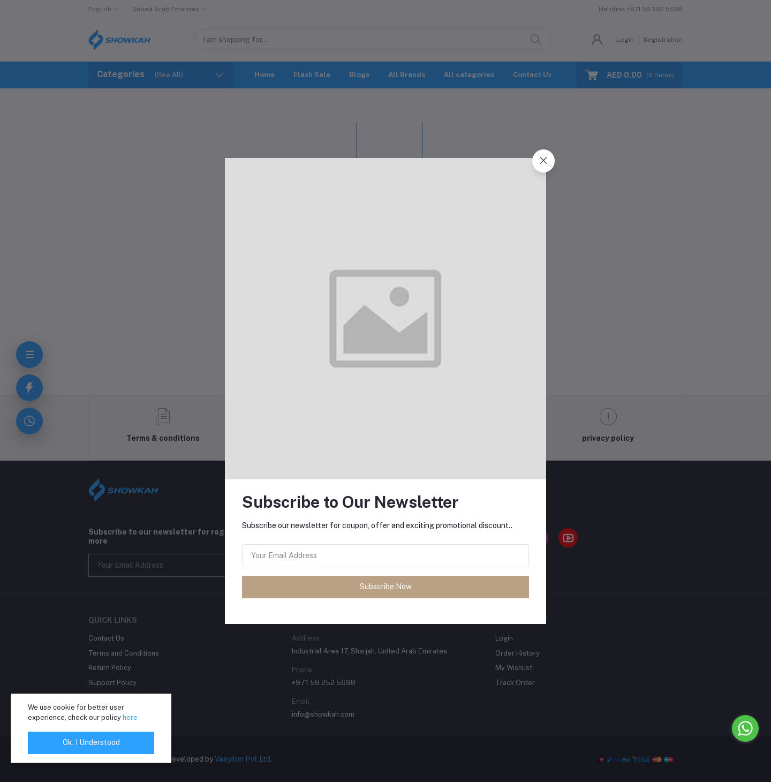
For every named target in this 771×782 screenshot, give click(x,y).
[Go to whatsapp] (745, 728)
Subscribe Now (386, 586)
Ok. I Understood (91, 742)
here (130, 717)
